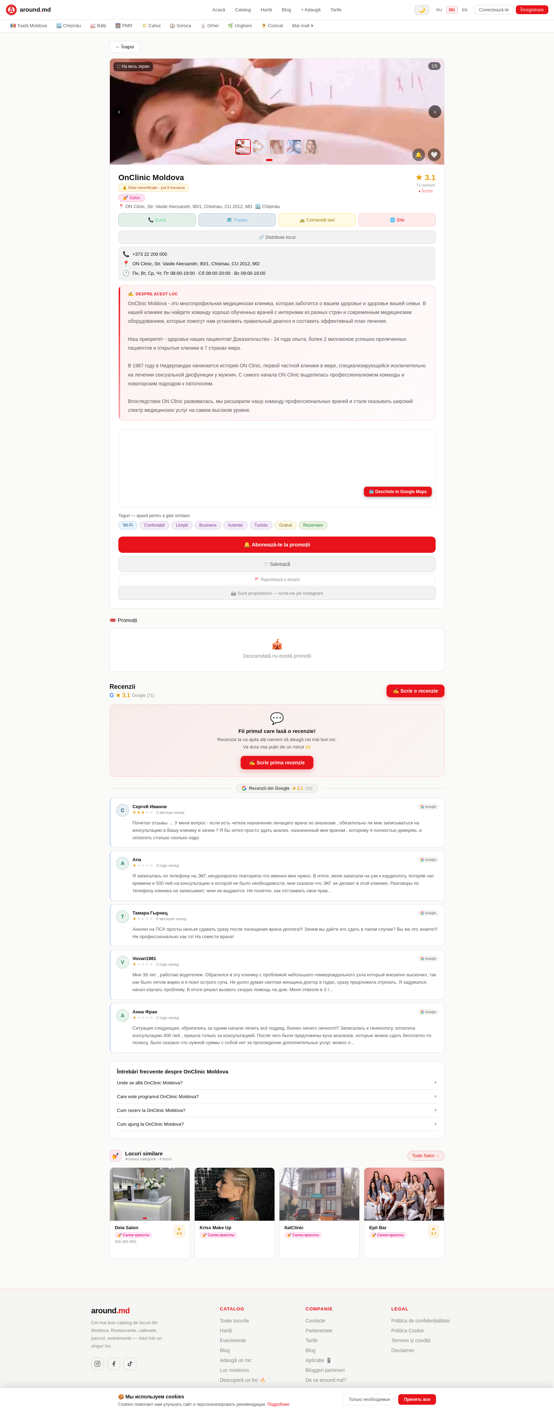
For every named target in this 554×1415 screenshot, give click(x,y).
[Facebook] (113, 1363)
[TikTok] (130, 1363)
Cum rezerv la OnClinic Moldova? (277, 1110)
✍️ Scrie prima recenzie (277, 762)
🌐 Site (397, 220)
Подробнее (278, 1404)
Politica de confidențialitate (420, 1321)
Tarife (336, 9)
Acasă (218, 9)
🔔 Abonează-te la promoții (277, 544)
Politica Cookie (407, 1330)
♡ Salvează (277, 564)
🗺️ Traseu (236, 220)
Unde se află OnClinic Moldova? (277, 1082)
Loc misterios (234, 1370)
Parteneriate (319, 1330)
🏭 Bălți (98, 25)
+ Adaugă (310, 9)
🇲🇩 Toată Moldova (28, 25)
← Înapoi (125, 46)
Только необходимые (369, 1399)
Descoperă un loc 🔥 (243, 1380)
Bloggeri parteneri (325, 1370)
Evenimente (233, 1340)
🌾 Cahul (151, 25)
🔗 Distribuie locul (277, 237)
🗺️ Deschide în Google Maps (398, 491)
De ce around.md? (326, 1380)
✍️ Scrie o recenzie (415, 691)
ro (452, 10)
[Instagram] (97, 1363)
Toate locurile (234, 1321)
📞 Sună (157, 220)
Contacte (315, 1321)
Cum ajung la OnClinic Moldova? (277, 1124)
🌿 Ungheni (240, 25)
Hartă (266, 9)
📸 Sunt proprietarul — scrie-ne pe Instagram (277, 593)
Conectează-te (494, 9)
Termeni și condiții (410, 1340)
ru (439, 10)
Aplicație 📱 (319, 1360)
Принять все (417, 1399)
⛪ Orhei (209, 25)
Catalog (243, 9)
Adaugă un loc (236, 1360)
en (464, 10)
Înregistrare (532, 9)
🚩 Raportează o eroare (277, 579)
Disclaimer (402, 1350)
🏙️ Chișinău (68, 25)
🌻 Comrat (272, 25)
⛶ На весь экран (133, 66)
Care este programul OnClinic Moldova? (277, 1096)
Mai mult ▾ (302, 25)
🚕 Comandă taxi (317, 220)
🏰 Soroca (180, 25)
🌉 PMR (123, 25)
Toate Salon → (426, 1155)
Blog (286, 9)
